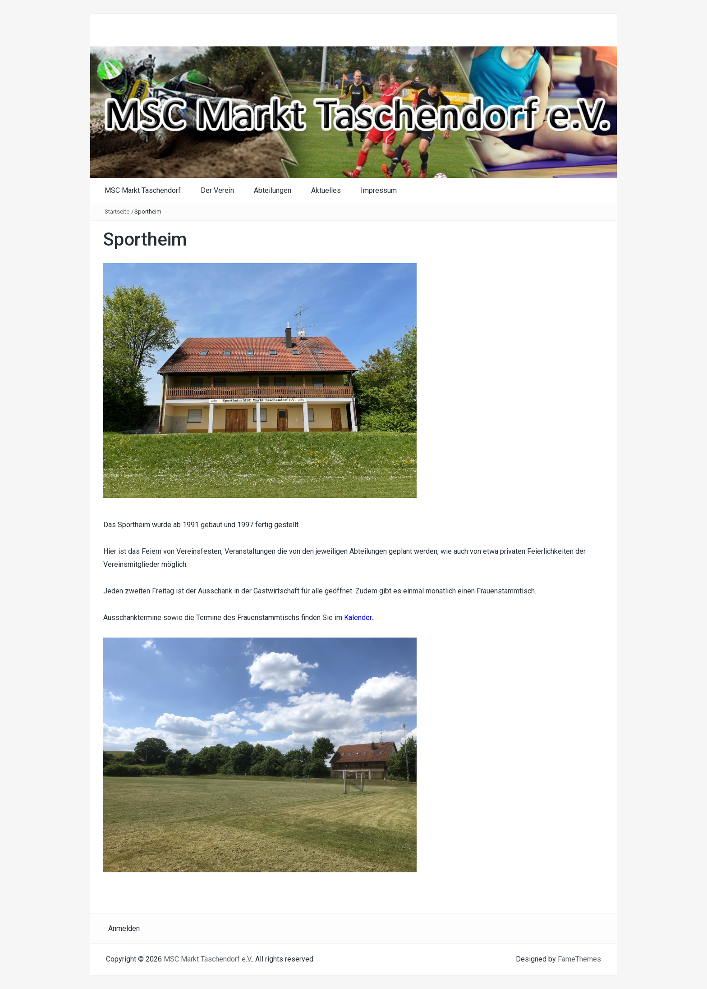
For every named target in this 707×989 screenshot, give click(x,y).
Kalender (358, 617)
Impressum (379, 190)
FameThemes (579, 959)
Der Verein (217, 190)
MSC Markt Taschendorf (143, 190)
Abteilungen (272, 190)
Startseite (117, 211)
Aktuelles (326, 190)
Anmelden (124, 928)
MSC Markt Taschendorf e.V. (208, 959)
